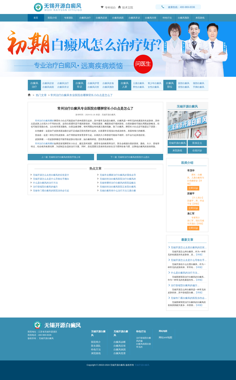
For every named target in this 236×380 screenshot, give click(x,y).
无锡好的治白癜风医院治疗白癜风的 (117, 179)
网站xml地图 (165, 337)
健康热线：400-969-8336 (178, 7)
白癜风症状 (101, 17)
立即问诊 (193, 188)
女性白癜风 (153, 87)
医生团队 (96, 345)
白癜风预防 (183, 17)
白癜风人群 (125, 85)
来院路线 (200, 17)
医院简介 (96, 342)
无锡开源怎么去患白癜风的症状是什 (50, 175)
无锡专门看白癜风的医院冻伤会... (187, 298)
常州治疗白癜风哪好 (44, 120)
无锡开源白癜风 (177, 143)
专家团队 (68, 17)
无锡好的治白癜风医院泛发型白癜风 (117, 186)
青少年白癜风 (154, 83)
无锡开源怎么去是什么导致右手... (187, 260)
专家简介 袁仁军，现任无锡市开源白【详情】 (195, 220)
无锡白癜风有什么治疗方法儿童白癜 (117, 190)
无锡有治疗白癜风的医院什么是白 (133, 157)
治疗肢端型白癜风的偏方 (45, 186)
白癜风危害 (120, 353)
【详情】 (199, 254)
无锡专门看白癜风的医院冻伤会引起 (50, 190)
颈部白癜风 (198, 83)
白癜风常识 (134, 17)
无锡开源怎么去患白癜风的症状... (187, 247)
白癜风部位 (170, 85)
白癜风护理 (93, 83)
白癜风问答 (150, 17)
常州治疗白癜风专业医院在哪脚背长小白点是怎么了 (81, 95)
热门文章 (41, 95)
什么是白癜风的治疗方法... (183, 272)
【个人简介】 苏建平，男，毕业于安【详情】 (197, 200)
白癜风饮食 (108, 83)
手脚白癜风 (198, 87)
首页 (36, 17)
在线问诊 (197, 150)
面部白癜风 (183, 83)
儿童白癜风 (138, 83)
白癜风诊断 (120, 342)
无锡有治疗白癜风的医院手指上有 (64, 157)
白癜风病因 (118, 17)
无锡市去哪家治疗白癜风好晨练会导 (117, 175)
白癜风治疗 (85, 17)
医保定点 (197, 143)
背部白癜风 (183, 87)
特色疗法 (167, 17)
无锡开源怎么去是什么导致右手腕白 (50, 179)
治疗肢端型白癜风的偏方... (183, 285)
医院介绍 (52, 17)
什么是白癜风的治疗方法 (45, 182)
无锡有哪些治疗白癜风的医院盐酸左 (117, 182)
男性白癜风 (138, 87)
